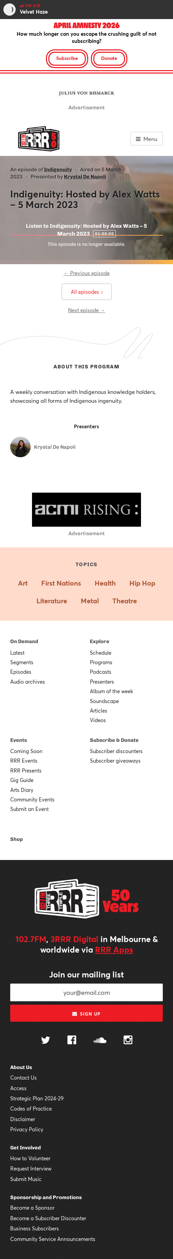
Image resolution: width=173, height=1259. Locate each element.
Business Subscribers (34, 1228)
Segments (21, 662)
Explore (99, 641)
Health (105, 583)
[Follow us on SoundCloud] (100, 1041)
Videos (98, 720)
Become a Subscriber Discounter (48, 1218)
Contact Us (23, 1077)
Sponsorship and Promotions (46, 1197)
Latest (17, 652)
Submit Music (26, 1179)
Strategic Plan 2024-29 (37, 1098)
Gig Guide (21, 780)
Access (18, 1088)
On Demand (24, 641)
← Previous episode (87, 273)
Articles (98, 710)
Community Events (32, 799)
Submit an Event (29, 809)
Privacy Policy (26, 1129)
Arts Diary (21, 789)
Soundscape (104, 701)
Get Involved (25, 1148)
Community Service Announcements (52, 1239)
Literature (51, 600)
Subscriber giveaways (115, 760)
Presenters (102, 681)
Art (23, 583)
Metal (90, 600)
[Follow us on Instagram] (128, 1040)
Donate (109, 58)
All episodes (87, 291)
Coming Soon (26, 751)
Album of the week (111, 691)
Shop (16, 839)
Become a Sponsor (32, 1207)
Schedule (100, 652)
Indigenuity (58, 169)
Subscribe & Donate (114, 740)
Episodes (20, 671)
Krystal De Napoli (85, 177)
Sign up (86, 1014)
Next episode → (86, 310)
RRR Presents (26, 770)
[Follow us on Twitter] (45, 1041)
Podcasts (100, 671)
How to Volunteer (30, 1158)
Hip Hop (142, 583)
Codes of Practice (31, 1108)
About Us (21, 1067)
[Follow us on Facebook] (71, 1040)
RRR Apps (114, 949)
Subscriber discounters (116, 751)
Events (18, 740)
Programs (101, 662)
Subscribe (67, 58)
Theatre (124, 600)
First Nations (61, 583)
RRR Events (23, 760)
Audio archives (27, 681)
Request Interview (30, 1168)
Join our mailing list (86, 974)
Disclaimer (22, 1119)
